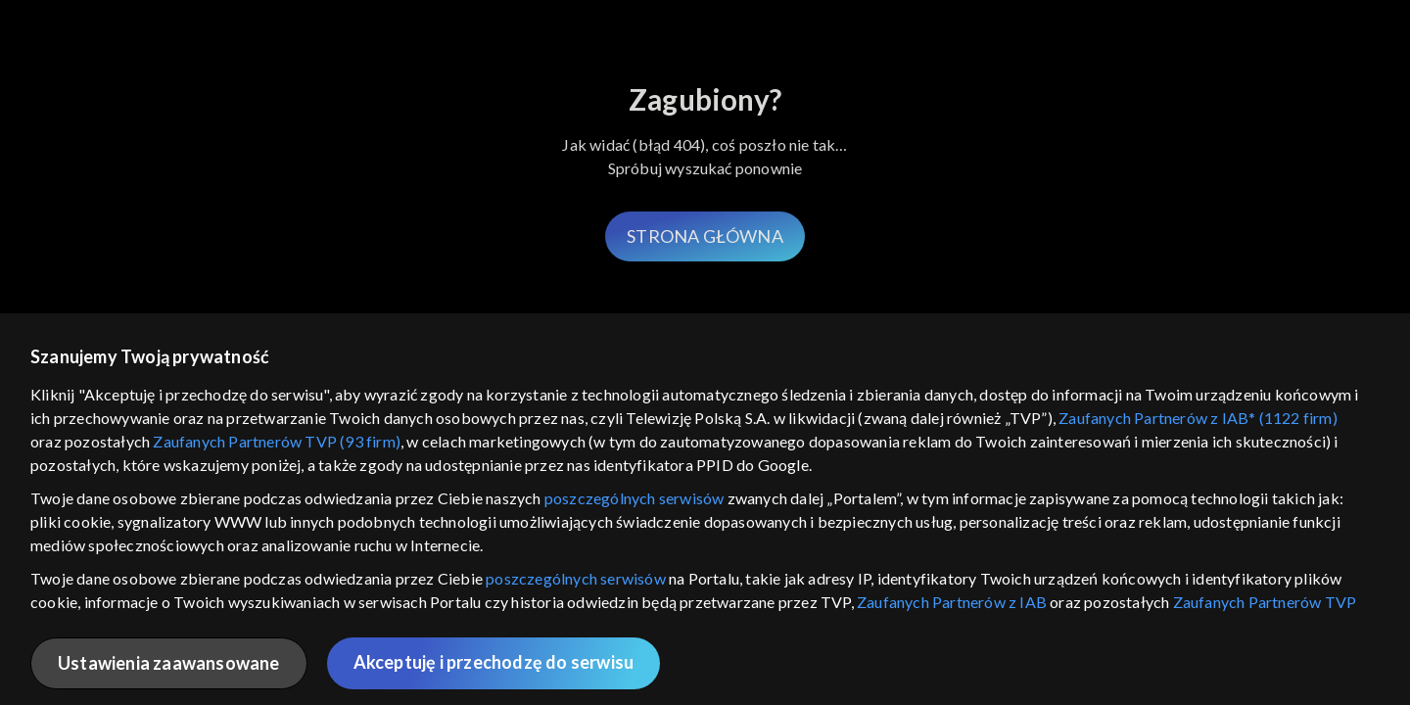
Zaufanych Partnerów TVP (1265, 601)
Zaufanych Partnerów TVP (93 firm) (276, 441)
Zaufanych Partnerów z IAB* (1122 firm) (1198, 417)
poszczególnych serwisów (634, 498)
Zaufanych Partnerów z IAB (952, 601)
